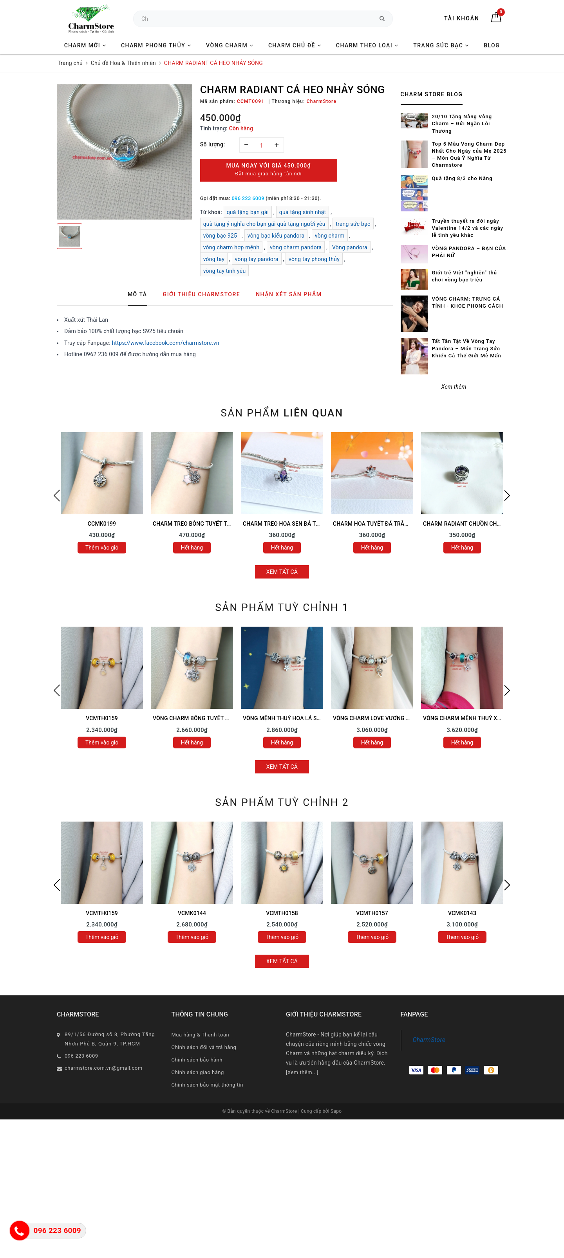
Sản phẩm (282, 413)
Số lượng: (212, 144)
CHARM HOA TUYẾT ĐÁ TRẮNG (372, 524)
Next (507, 495)
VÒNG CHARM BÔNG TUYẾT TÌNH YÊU (201, 718)
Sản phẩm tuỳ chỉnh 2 (282, 802)
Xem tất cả (282, 572)
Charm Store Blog (432, 94)
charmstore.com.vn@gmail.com (104, 1068)
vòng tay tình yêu (224, 271)
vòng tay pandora (256, 259)
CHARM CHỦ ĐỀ (294, 45)
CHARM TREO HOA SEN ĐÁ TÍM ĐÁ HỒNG (295, 524)
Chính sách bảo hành (197, 1060)
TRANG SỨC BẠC (441, 45)
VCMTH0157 (372, 913)
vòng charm (330, 235)
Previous (57, 495)
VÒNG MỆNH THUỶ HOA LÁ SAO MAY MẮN (297, 718)
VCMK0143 (462, 913)
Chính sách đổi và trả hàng (204, 1047)
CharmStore (429, 1040)
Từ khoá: (212, 212)
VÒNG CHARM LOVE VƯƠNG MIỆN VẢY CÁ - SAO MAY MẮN (408, 718)
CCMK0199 (102, 524)
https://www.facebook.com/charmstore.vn (165, 343)
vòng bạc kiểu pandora (276, 235)
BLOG (492, 45)
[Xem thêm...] (302, 1072)
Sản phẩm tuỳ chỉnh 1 (282, 607)
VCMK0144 (192, 913)
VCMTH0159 (102, 718)
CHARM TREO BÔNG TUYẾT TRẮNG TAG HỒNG (212, 524)
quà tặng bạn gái (248, 212)
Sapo (336, 1111)
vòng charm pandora (296, 247)
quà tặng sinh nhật (302, 212)
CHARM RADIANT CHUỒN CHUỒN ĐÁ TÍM (475, 524)
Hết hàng (192, 547)
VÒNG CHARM (230, 45)
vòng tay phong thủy (314, 259)
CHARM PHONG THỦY (156, 45)
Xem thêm (453, 387)
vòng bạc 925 (220, 235)
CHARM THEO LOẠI (367, 45)
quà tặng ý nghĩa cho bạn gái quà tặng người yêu (264, 224)
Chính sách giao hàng (198, 1072)
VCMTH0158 (282, 913)
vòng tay (213, 259)
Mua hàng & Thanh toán (201, 1035)
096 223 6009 (247, 198)
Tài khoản (461, 18)
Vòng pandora (349, 247)
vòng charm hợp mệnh (231, 247)
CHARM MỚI (85, 45)
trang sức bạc (353, 224)
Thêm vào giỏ (101, 547)
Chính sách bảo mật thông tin (207, 1085)
